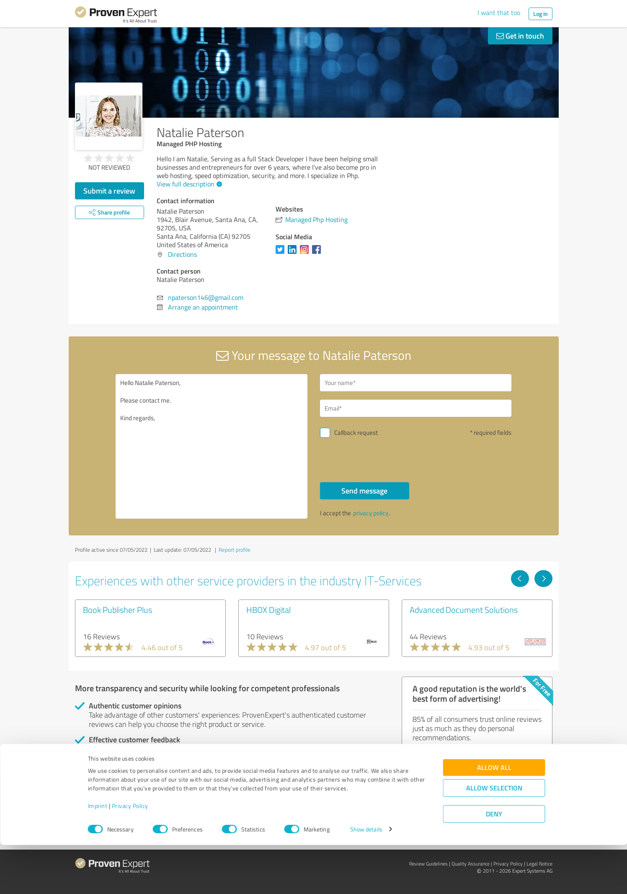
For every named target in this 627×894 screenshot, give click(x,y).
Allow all (494, 816)
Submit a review (109, 190)
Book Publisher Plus (117, 609)
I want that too (498, 12)
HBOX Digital (268, 609)
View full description (188, 184)
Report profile (234, 549)
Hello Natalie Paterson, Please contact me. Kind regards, (211, 446)
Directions (182, 254)
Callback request (356, 432)
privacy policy (370, 513)
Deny (494, 863)
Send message (364, 490)
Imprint (98, 855)
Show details (366, 878)
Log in (540, 14)
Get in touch (520, 35)
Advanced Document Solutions (464, 609)
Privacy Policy (130, 855)
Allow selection (494, 837)
